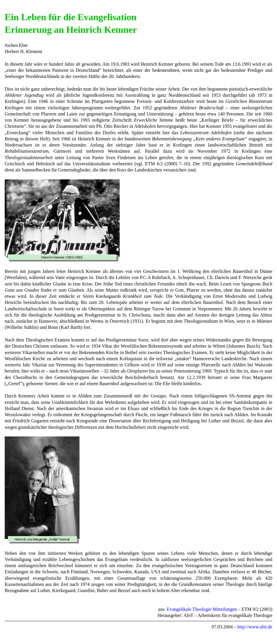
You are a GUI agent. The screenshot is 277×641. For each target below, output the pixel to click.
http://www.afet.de (254, 626)
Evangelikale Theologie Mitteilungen (202, 609)
